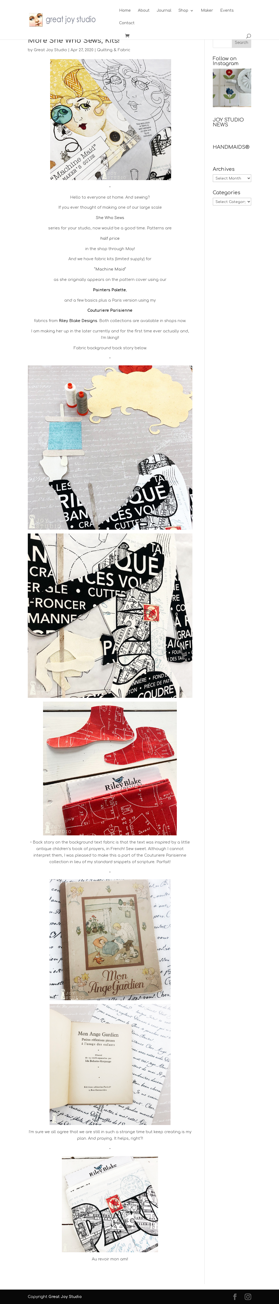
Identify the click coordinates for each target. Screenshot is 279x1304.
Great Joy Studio (50, 50)
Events (227, 11)
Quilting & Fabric (113, 50)
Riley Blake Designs (78, 321)
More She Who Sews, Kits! (74, 40)
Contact (127, 23)
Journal (164, 11)
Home (125, 11)
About (144, 11)
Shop (183, 11)
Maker (207, 11)
